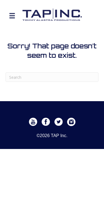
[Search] (52, 77)
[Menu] (12, 15)
